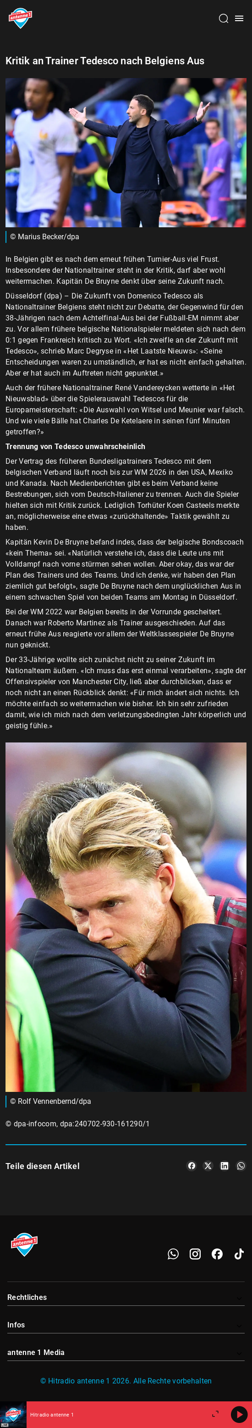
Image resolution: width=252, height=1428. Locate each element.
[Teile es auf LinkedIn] (224, 1165)
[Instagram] (195, 1253)
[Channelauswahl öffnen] (223, 18)
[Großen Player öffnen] (215, 1414)
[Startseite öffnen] (20, 18)
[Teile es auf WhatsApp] (241, 1165)
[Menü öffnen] (239, 18)
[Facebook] (217, 1253)
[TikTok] (239, 1253)
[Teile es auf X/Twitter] (208, 1165)
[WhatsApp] (173, 1253)
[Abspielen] (239, 1415)
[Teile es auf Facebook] (191, 1165)
